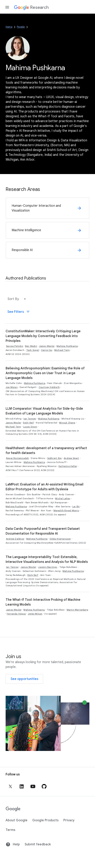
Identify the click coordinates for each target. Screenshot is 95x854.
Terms (10, 830)
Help (13, 844)
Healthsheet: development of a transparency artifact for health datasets (46, 450)
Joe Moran (12, 387)
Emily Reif (28, 422)
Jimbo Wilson (35, 613)
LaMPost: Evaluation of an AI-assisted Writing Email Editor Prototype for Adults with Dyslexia (44, 486)
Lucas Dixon (30, 426)
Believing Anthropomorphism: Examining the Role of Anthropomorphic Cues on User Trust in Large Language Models (45, 373)
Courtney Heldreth (49, 387)
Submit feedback (38, 844)
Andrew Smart (71, 458)
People (21, 26)
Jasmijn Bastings (47, 567)
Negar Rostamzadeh (17, 458)
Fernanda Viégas (16, 613)
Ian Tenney (29, 418)
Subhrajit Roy (54, 458)
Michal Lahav (62, 498)
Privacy (69, 820)
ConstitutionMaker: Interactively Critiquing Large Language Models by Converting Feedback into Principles (43, 336)
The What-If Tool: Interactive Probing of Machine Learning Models (43, 602)
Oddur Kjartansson (60, 538)
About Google (16, 820)
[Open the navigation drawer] (7, 7)
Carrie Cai (46, 350)
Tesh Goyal (32, 350)
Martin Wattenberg (77, 609)
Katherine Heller (68, 466)
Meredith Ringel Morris (66, 510)
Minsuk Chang (67, 422)
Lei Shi (76, 506)
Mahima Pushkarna (67, 346)
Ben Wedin (31, 346)
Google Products (45, 820)
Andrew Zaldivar (15, 538)
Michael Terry (62, 350)
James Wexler (47, 346)
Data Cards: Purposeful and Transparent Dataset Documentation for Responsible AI (43, 531)
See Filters (18, 312)
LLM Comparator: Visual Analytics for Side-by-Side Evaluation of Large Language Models (44, 411)
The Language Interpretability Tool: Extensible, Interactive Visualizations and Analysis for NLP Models (47, 559)
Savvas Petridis (14, 346)
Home (9, 26)
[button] (18, 299)
